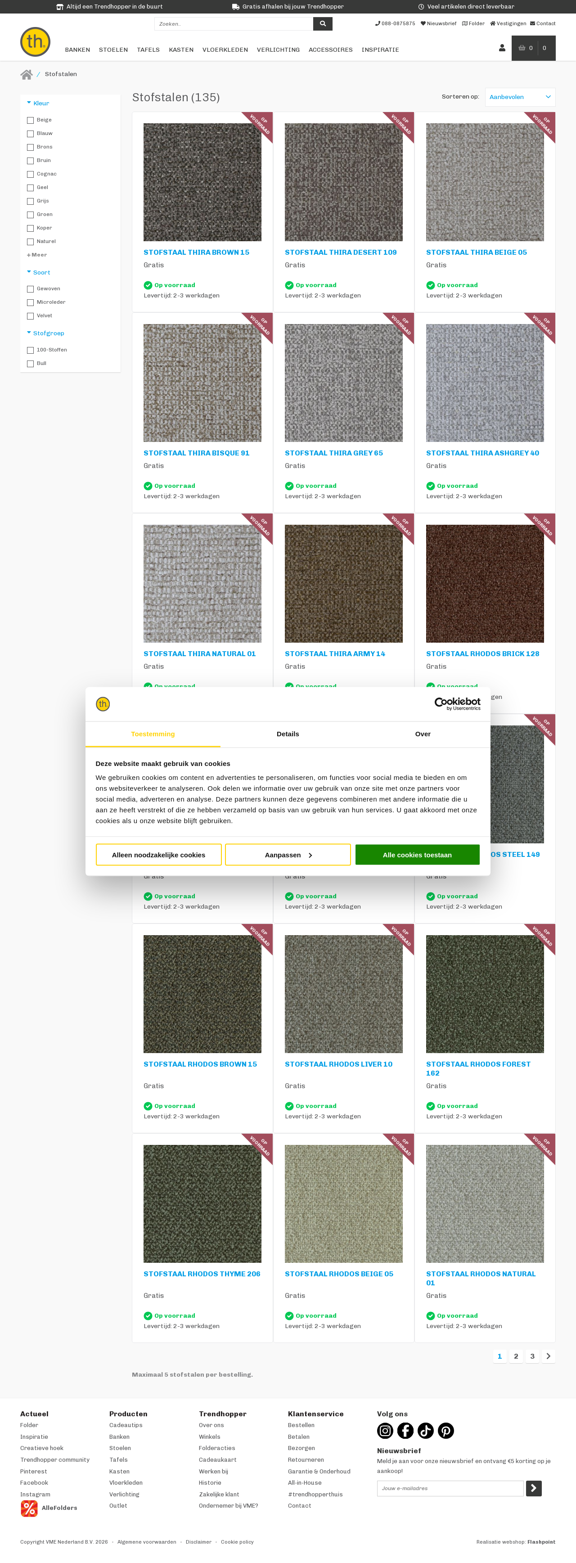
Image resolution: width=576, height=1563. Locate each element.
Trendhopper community (55, 1459)
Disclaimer (199, 1542)
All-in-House (305, 1482)
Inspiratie (380, 50)
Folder (29, 1425)
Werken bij (213, 1471)
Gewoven (43, 289)
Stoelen (113, 50)
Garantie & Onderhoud (319, 1471)
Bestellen (301, 1425)
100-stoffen (47, 350)
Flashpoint (541, 1542)
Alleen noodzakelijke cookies (159, 854)
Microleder (46, 302)
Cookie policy (237, 1542)
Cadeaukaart (218, 1459)
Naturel (41, 241)
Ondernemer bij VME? (228, 1505)
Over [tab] (423, 734)
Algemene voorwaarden (146, 1542)
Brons (40, 147)
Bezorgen (301, 1448)
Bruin (39, 160)
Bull (36, 363)
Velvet (39, 316)
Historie (210, 1482)
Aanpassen (288, 854)
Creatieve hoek (41, 1448)
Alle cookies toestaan (417, 854)
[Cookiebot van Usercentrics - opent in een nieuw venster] (441, 704)
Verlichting (278, 50)
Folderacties (217, 1448)
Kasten (181, 50)
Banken (77, 50)
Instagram (35, 1494)
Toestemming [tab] (153, 734)
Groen (40, 214)
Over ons (211, 1425)
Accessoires (331, 50)
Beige (39, 120)
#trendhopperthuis (315, 1494)
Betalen (299, 1436)
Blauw (40, 133)
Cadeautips (126, 1425)
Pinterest (33, 1471)
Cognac (42, 174)
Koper (39, 228)
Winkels (209, 1436)
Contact (299, 1505)
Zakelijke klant (219, 1494)
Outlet (118, 1505)
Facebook (34, 1482)
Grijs (38, 201)
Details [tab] (288, 734)
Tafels (148, 50)
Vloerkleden (225, 50)
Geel (37, 187)
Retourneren (306, 1459)
